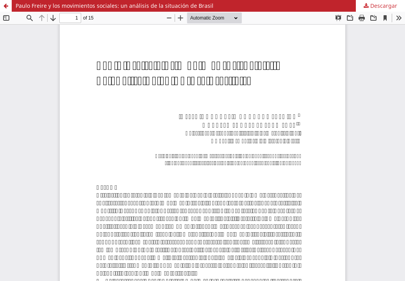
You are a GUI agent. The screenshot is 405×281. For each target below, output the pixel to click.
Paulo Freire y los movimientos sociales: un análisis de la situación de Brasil (114, 5)
